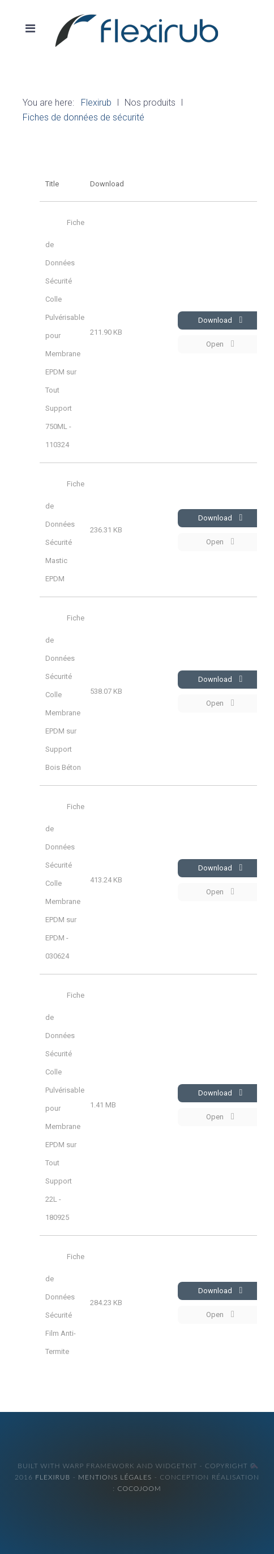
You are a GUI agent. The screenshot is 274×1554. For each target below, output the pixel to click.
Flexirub (52, 1477)
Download (220, 319)
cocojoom (139, 1488)
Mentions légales (115, 1477)
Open (220, 343)
